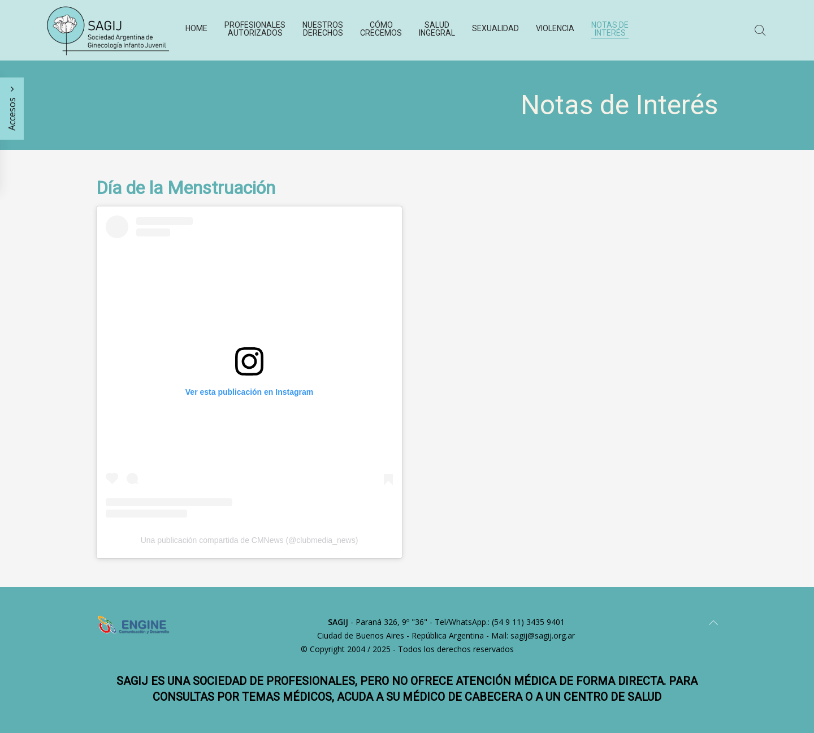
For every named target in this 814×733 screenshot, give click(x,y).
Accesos (12, 109)
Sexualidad (495, 28)
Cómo (381, 28)
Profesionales (254, 28)
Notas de (610, 28)
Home (196, 28)
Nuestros (322, 28)
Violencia (555, 28)
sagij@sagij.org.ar (542, 635)
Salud (437, 28)
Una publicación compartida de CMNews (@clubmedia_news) (249, 540)
